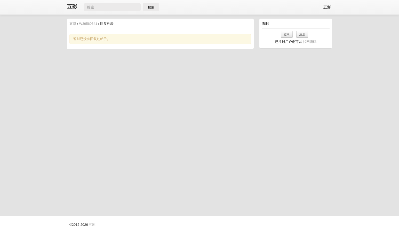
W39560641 (88, 24)
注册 (302, 34)
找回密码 (309, 42)
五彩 (72, 6)
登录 (287, 34)
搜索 (151, 7)
